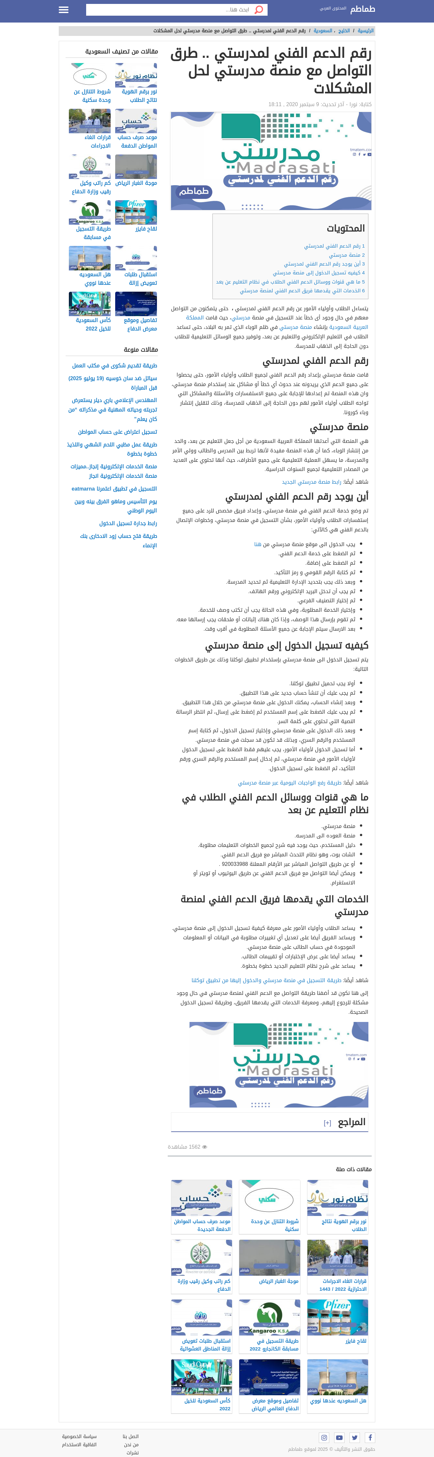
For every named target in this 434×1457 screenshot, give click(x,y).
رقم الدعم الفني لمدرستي (334, 246)
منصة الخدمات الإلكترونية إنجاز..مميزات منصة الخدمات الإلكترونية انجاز (113, 471)
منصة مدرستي (347, 255)
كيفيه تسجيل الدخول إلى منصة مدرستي (318, 272)
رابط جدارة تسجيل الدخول (128, 523)
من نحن (131, 1445)
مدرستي (240, 318)
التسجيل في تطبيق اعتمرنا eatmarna (114, 489)
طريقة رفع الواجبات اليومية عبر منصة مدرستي (289, 783)
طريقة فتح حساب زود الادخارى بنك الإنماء (118, 541)
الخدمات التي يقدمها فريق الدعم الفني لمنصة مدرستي (302, 290)
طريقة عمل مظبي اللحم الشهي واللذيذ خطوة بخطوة (112, 449)
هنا (257, 544)
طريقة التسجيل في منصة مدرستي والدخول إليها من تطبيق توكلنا (267, 980)
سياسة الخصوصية (79, 1437)
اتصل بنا (131, 1437)
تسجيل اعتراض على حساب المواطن (117, 432)
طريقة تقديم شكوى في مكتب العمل (114, 366)
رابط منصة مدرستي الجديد (311, 482)
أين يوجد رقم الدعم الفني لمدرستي (324, 263)
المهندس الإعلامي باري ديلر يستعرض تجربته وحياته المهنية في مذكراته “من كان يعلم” (112, 410)
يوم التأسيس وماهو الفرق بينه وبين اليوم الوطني (115, 506)
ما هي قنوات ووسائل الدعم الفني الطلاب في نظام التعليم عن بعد (290, 281)
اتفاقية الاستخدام (79, 1445)
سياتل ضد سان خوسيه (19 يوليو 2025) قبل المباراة (113, 383)
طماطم (362, 9)
